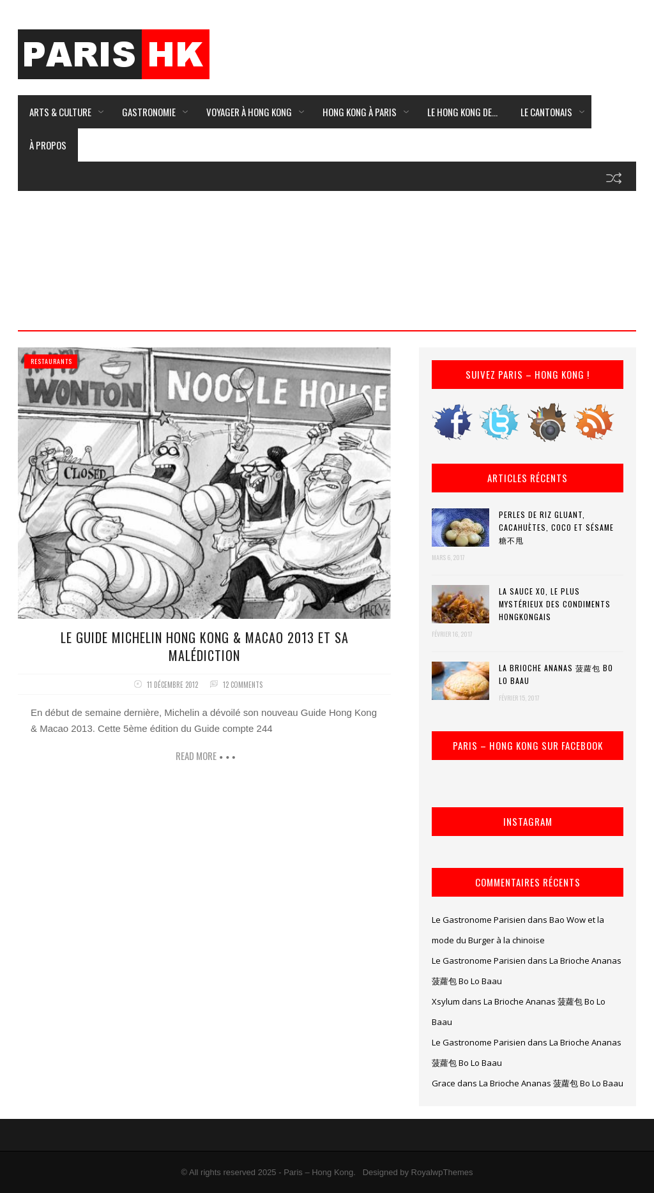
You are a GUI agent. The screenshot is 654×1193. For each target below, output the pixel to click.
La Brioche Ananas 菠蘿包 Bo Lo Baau (556, 674)
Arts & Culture (60, 112)
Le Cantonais (546, 112)
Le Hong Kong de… (462, 112)
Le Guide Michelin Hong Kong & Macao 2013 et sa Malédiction (205, 646)
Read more (196, 755)
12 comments (242, 685)
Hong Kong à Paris (360, 112)
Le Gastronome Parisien (479, 919)
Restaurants (51, 361)
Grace (443, 1083)
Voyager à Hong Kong (249, 112)
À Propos (47, 145)
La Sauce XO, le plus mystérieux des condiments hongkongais (555, 604)
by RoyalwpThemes (436, 1172)
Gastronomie (149, 112)
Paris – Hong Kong (318, 1172)
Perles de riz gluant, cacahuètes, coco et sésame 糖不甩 (556, 527)
